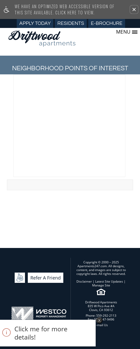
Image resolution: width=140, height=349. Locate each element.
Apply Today (35, 23)
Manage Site (101, 285)
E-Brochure (106, 23)
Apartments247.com (92, 266)
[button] (134, 9)
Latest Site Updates (109, 281)
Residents (70, 23)
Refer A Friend (45, 278)
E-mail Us (101, 325)
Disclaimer (84, 281)
